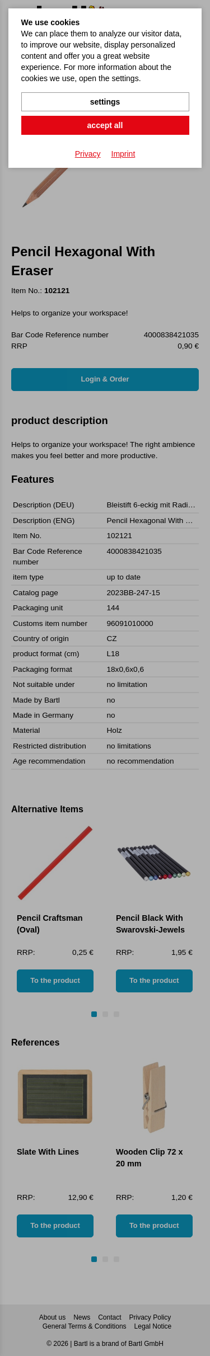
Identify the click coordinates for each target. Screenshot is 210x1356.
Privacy (88, 153)
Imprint (123, 153)
